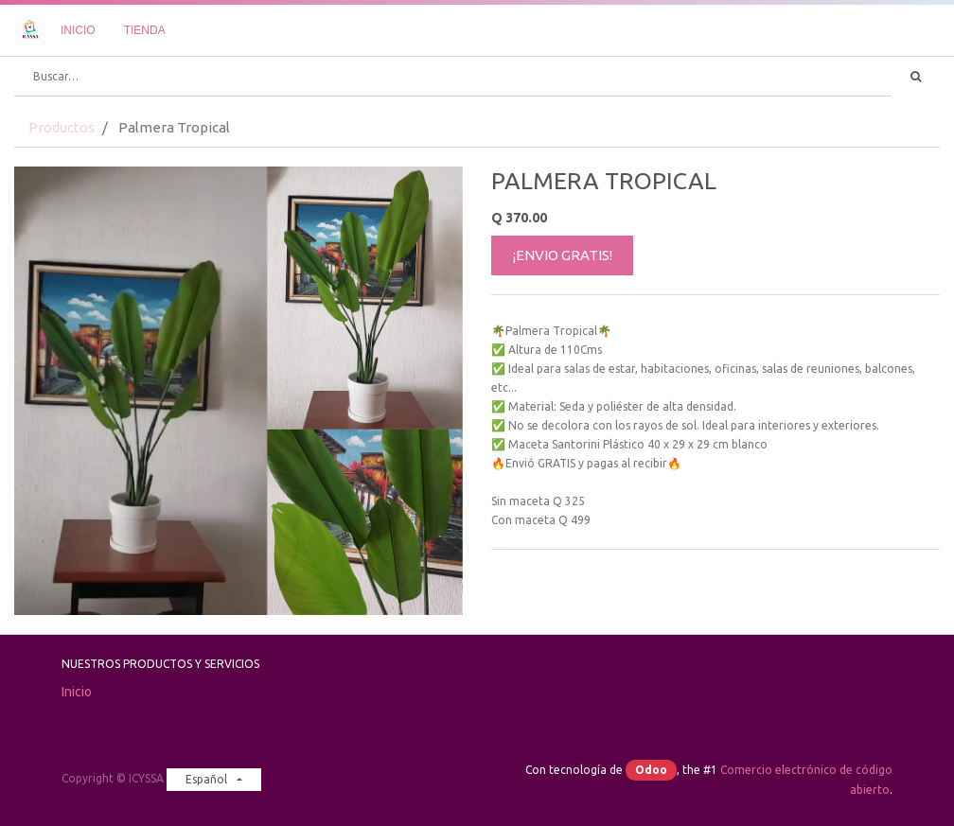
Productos (61, 127)
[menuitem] (78, 30)
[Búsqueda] (916, 77)
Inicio (77, 691)
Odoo (651, 770)
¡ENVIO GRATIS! (562, 255)
